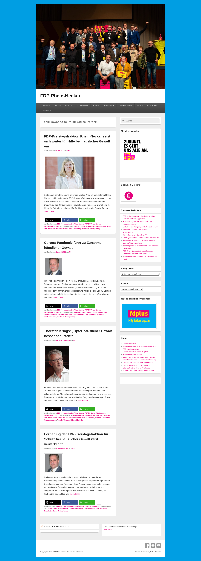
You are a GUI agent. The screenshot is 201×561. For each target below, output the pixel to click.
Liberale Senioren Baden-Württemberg (137, 368)
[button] (53, 220)
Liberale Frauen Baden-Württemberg (136, 365)
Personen (69, 105)
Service (140, 105)
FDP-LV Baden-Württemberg (95, 413)
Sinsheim (85, 228)
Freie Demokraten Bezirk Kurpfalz (135, 352)
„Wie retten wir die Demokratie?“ (135, 235)
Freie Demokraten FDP (131, 344)
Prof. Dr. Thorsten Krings (66, 420)
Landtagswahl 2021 (51, 415)
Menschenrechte (50, 420)
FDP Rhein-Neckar (60, 95)
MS (68, 151)
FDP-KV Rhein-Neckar (93, 224)
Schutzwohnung (75, 228)
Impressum (47, 111)
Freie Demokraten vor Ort (132, 354)
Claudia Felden (79, 226)
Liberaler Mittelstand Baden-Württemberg (138, 363)
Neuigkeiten (108, 529)
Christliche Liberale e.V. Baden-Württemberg (139, 360)
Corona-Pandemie (50, 315)
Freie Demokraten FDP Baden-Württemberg (139, 346)
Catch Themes (155, 552)
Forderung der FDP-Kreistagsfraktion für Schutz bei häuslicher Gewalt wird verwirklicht (76, 439)
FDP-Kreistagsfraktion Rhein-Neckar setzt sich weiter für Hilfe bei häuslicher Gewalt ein (77, 141)
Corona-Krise (102, 312)
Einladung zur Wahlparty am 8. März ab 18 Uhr (140, 227)
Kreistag (96, 105)
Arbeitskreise (109, 105)
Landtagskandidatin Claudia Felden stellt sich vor (141, 238)
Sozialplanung (95, 228)
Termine (57, 105)
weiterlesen (50, 211)
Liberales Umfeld (125, 105)
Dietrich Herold (106, 226)
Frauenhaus (52, 418)
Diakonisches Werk (93, 226)
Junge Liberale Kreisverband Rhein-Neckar (139, 357)
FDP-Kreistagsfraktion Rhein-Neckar (70, 224)
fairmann (51, 228)
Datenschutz (152, 105)
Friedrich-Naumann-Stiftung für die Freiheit (138, 371)
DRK (45, 228)
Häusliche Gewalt (62, 228)
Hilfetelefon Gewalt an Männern (82, 418)
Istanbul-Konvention (96, 315)
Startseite (46, 105)
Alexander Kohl (79, 312)
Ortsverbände (83, 105)
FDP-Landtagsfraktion (131, 349)
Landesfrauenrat (50, 317)
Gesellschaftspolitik (51, 226)
